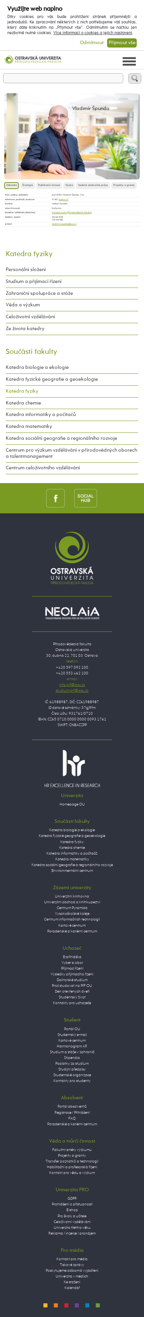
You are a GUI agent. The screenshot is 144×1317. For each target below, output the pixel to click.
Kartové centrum (72, 925)
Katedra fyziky (59, 212)
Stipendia (72, 1058)
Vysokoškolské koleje (72, 914)
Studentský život (72, 997)
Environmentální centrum (72, 871)
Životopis (27, 185)
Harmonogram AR (72, 1046)
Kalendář (72, 1288)
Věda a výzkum (23, 305)
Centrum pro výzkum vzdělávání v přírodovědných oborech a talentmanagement (71, 453)
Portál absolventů (72, 1106)
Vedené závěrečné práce (93, 185)
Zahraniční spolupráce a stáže (39, 293)
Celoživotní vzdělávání (30, 316)
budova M (63, 199)
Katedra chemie (23, 403)
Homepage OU (72, 804)
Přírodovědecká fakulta (79, 212)
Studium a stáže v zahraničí (72, 1052)
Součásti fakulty (31, 351)
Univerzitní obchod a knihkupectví (72, 902)
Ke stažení (72, 1282)
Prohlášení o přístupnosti (72, 1204)
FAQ (72, 1118)
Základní (11, 185)
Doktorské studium (72, 980)
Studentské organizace (72, 1075)
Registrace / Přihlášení (72, 1113)
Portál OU (72, 1029)
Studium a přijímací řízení (33, 281)
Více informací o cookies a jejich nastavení (92, 33)
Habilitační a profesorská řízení (72, 1167)
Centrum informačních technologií (72, 919)
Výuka (69, 185)
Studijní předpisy (72, 1069)
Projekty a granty (124, 185)
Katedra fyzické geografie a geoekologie (52, 379)
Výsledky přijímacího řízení (72, 974)
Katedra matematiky (29, 426)
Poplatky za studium (72, 1063)
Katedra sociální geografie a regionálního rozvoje (61, 438)
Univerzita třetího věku (72, 1228)
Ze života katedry (25, 328)
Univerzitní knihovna (72, 896)
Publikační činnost (49, 185)
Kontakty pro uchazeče (72, 1003)
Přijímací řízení (72, 968)
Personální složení (26, 269)
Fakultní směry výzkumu (72, 1150)
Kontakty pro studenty (72, 1081)
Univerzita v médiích (72, 1276)
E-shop (72, 1210)
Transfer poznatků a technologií (72, 1161)
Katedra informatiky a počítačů (41, 414)
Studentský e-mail (72, 1035)
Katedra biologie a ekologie (37, 367)
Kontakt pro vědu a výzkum (72, 1173)
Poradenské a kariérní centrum (72, 931)
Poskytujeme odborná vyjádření (72, 1271)
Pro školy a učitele (72, 1216)
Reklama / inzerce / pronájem (72, 1233)
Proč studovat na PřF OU (72, 986)
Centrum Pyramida (72, 908)
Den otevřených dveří (72, 991)
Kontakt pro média (72, 1259)
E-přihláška (72, 957)
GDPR (72, 1198)
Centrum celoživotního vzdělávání (43, 467)
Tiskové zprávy (72, 1265)
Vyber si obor (72, 963)
